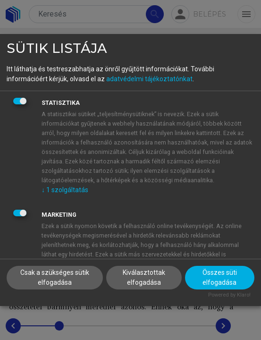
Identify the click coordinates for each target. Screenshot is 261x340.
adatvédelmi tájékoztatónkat (149, 79)
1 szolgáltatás (65, 190)
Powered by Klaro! (229, 295)
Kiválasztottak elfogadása (144, 277)
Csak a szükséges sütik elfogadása (54, 277)
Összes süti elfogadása (219, 277)
